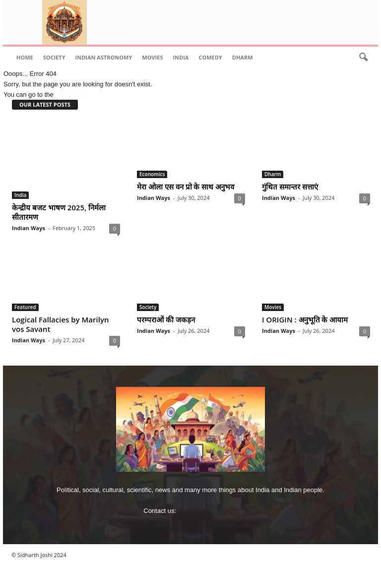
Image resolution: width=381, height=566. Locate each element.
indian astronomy (103, 57)
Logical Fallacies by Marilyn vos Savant (60, 324)
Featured (25, 307)
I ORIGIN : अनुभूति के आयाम (305, 319)
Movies (152, 57)
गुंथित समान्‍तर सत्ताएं (290, 186)
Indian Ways (28, 228)
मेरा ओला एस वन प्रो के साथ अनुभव (185, 186)
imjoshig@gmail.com (208, 510)
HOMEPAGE (73, 94)
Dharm (242, 57)
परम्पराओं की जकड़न (166, 319)
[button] (363, 57)
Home (24, 57)
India (181, 57)
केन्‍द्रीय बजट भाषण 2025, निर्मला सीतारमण (59, 212)
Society (54, 57)
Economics (152, 174)
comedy (210, 57)
